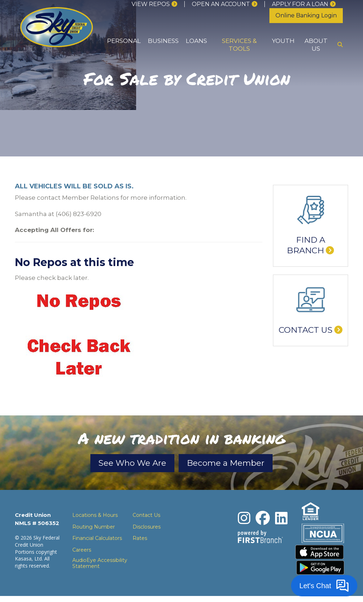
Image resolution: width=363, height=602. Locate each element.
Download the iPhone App (320, 556)
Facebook (263, 520)
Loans (196, 40)
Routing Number (93, 528)
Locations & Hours (95, 517)
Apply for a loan (300, 4)
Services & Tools (239, 44)
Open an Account (221, 4)
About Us (316, 44)
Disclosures (147, 528)
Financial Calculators (97, 540)
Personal (124, 40)
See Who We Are (116, 464)
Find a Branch (306, 245)
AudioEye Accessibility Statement (99, 565)
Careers (81, 551)
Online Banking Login (306, 15)
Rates (140, 540)
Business (163, 40)
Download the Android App (320, 574)
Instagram (244, 520)
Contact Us (306, 330)
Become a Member (241, 464)
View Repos (151, 4)
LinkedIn (281, 520)
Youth (283, 40)
